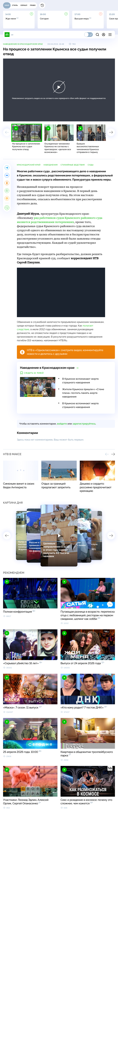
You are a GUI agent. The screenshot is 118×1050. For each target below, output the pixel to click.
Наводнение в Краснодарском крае (23, 44)
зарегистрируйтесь (84, 423)
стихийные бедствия (73, 165)
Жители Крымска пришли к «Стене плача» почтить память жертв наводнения (83, 393)
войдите (62, 423)
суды (91, 165)
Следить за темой (34, 373)
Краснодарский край (28, 165)
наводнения (50, 165)
